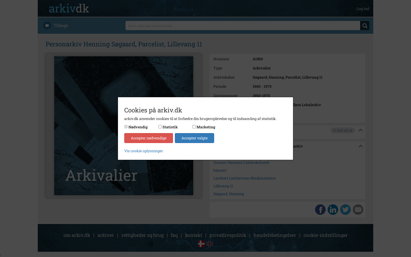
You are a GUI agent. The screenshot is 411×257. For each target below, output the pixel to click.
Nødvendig (138, 126)
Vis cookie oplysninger (143, 150)
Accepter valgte (194, 137)
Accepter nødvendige (148, 137)
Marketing (206, 126)
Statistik (170, 126)
